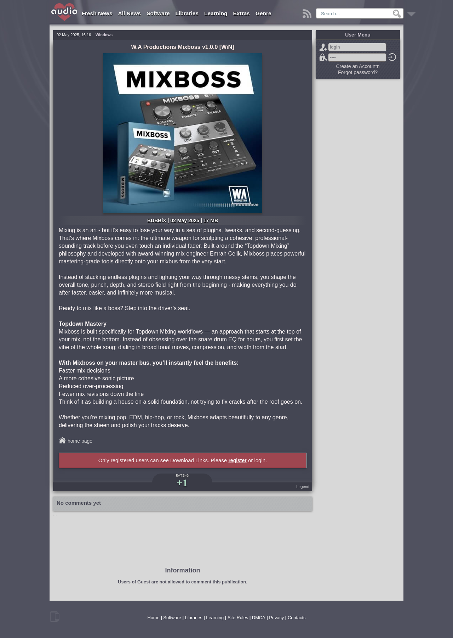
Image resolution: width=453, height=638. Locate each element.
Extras (241, 13)
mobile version (55, 616)
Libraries (187, 13)
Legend (302, 487)
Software (158, 13)
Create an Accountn (358, 66)
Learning (215, 13)
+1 (182, 482)
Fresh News (97, 13)
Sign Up (323, 47)
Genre (263, 13)
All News (129, 13)
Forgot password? (323, 57)
